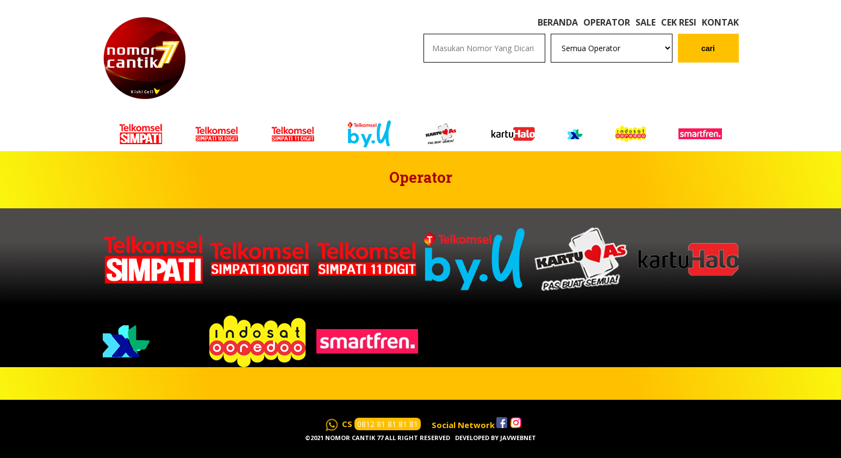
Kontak (720, 22)
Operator (606, 22)
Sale (646, 22)
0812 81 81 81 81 (387, 424)
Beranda (558, 22)
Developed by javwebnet (495, 438)
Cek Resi (678, 22)
